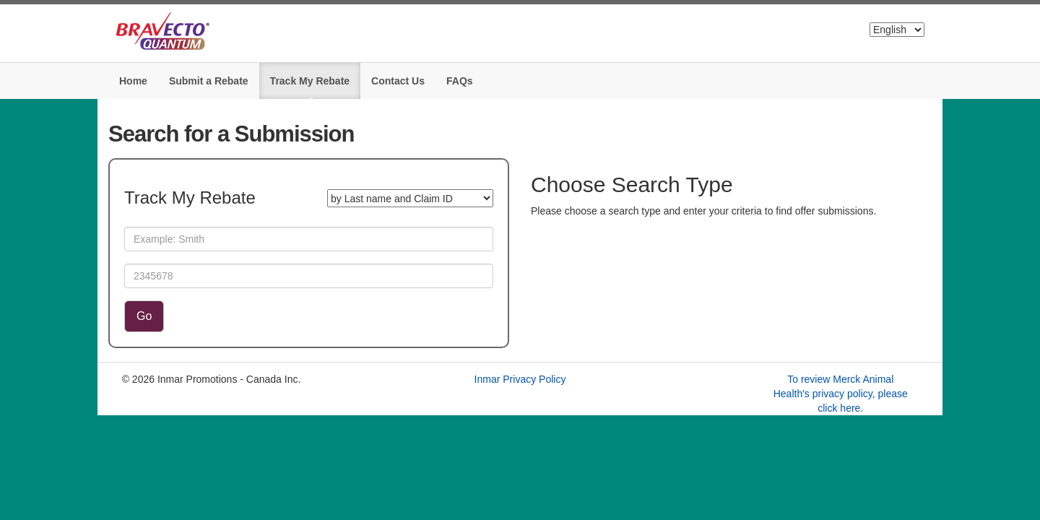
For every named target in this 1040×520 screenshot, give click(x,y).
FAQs (459, 81)
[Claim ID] (308, 276)
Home (133, 81)
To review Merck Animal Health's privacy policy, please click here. (841, 393)
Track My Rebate (310, 81)
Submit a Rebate (208, 81)
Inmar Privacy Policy (520, 379)
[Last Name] (308, 239)
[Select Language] (897, 29)
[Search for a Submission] (410, 198)
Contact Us (398, 81)
